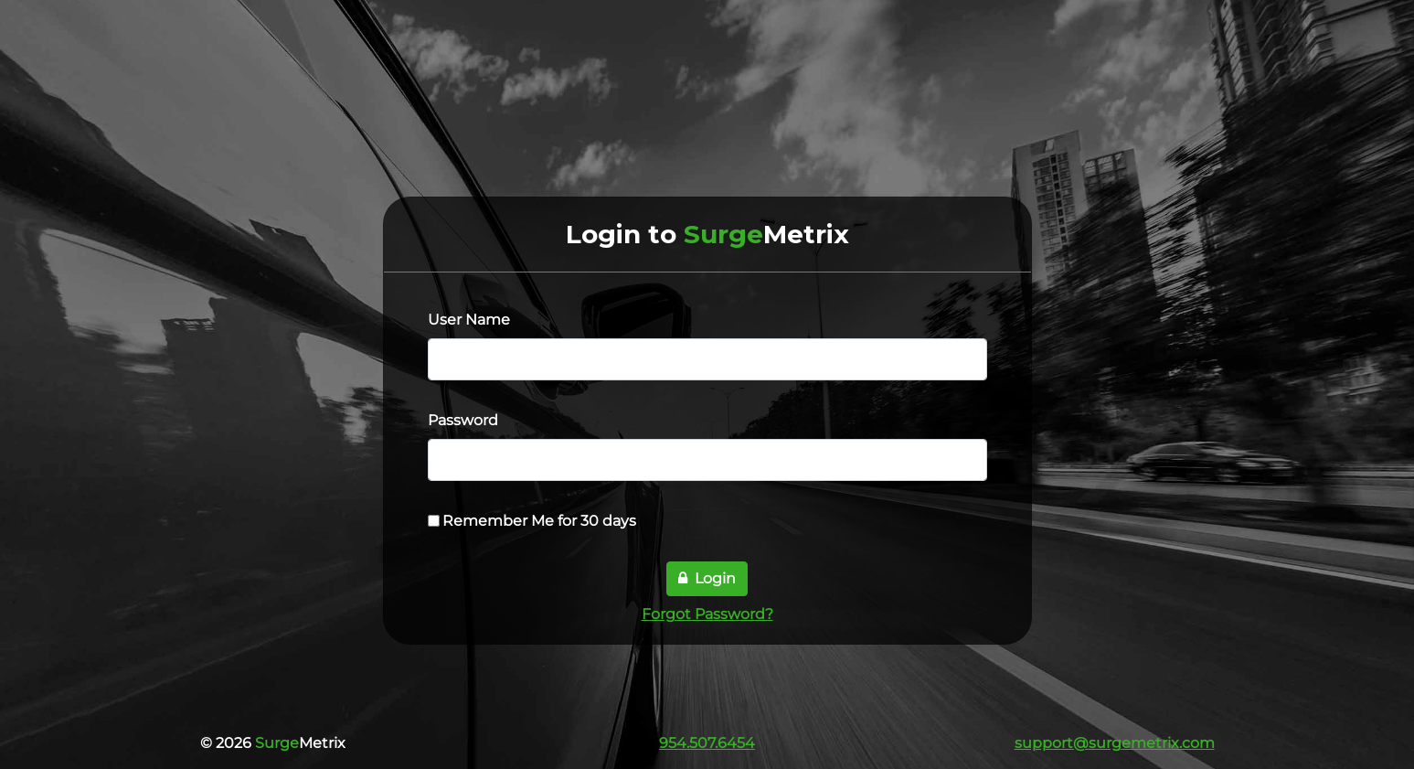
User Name (469, 319)
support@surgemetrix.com (1115, 743)
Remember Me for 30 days (539, 520)
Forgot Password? (707, 614)
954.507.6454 (707, 743)
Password (463, 420)
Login (707, 578)
